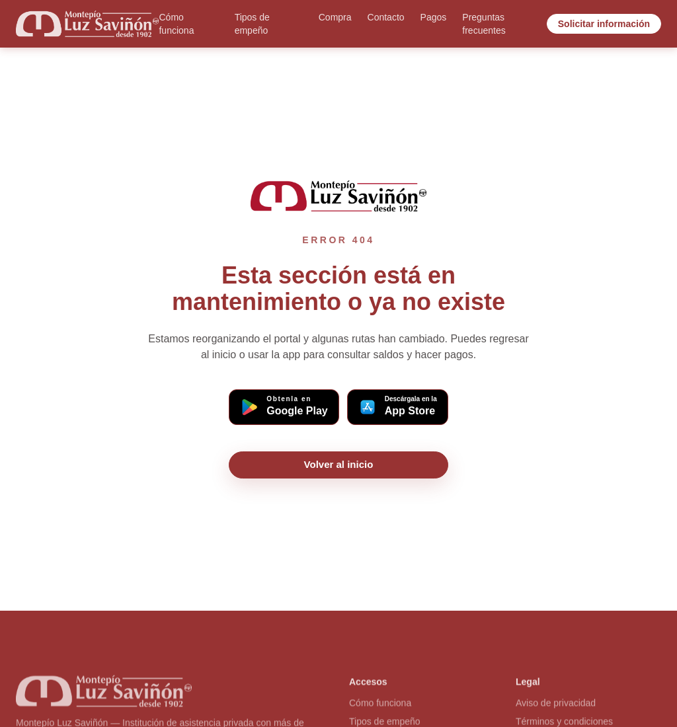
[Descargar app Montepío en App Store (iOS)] (397, 407)
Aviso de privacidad (556, 705)
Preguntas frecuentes (483, 24)
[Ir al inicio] (87, 24)
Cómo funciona (176, 24)
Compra (335, 17)
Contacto (386, 17)
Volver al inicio (339, 464)
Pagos (433, 17)
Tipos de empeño (252, 24)
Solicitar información (604, 24)
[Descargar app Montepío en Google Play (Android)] (283, 407)
